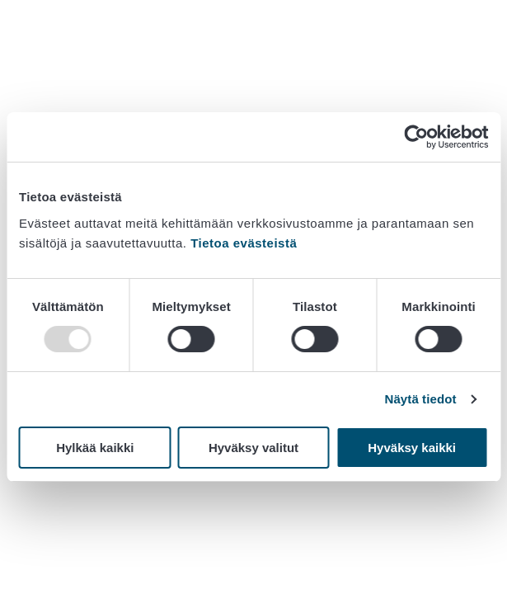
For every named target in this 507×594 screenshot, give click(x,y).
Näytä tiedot (421, 399)
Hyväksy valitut (253, 448)
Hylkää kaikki (95, 448)
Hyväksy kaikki (412, 448)
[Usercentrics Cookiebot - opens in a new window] (416, 137)
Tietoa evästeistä (243, 243)
